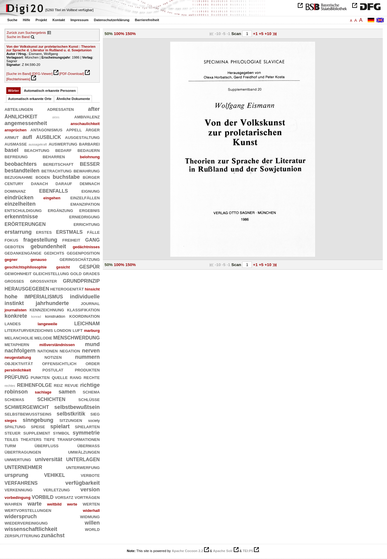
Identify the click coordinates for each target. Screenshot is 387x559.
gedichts (54, 253)
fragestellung (40, 240)
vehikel (54, 474)
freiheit (71, 240)
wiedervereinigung (26, 523)
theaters (31, 439)
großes (14, 281)
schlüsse (89, 399)
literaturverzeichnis (29, 330)
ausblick (48, 136)
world (92, 529)
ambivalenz (87, 117)
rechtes (10, 385)
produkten (87, 370)
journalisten (16, 310)
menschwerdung (76, 337)
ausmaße (16, 144)
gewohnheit (18, 273)
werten (91, 504)
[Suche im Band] (18, 73)
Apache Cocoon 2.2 (187, 551)
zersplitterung (22, 535)
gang (92, 239)
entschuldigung (23, 210)
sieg (95, 414)
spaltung (15, 426)
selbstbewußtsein (76, 407)
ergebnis (89, 210)
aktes (55, 117)
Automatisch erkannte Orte (30, 99)
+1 (256, 33)
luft (78, 330)
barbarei (89, 144)
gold (76, 273)
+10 (269, 33)
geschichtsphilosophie (26, 267)
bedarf (63, 150)
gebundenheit (48, 246)
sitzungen (70, 420)
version (90, 490)
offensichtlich (59, 363)
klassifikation (83, 310)
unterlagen (83, 459)
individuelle (85, 297)
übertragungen (23, 452)
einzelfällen (85, 197)
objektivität (19, 363)
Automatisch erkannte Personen (50, 90)
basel (11, 150)
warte (35, 504)
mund (92, 344)
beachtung (36, 150)
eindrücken (19, 197)
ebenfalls (53, 190)
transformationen (78, 439)
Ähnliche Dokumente (73, 99)
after (94, 109)
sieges (11, 420)
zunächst (53, 535)
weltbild (54, 504)
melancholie (19, 338)
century (14, 183)
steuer (13, 433)
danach (39, 183)
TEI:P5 (247, 551)
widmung (90, 516)
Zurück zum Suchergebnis (26, 32)
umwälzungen (84, 452)
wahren (13, 504)
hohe (11, 297)
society (94, 421)
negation (70, 351)
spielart (60, 426)
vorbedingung (18, 497)
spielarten (87, 426)
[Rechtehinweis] (18, 79)
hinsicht (92, 289)
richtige (90, 385)
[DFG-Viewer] (42, 73)
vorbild (43, 496)
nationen (47, 351)
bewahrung (86, 171)
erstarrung (18, 232)
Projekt (41, 20)
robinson (16, 392)
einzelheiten (20, 204)
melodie (43, 338)
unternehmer (23, 467)
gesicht (63, 267)
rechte (91, 377)
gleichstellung (51, 273)
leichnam (86, 323)
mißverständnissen (57, 344)
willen (92, 523)
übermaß (88, 445)
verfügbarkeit (82, 483)
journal (90, 303)
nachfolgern (20, 351)
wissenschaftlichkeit (31, 529)
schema (91, 392)
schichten (51, 399)
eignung (90, 191)
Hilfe (26, 20)
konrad (36, 316)
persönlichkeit (18, 370)
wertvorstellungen (28, 510)
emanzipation (85, 204)
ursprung (16, 475)
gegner (11, 259)
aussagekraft (37, 144)
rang (75, 377)
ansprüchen (16, 130)
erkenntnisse (21, 217)
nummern (87, 357)
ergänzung (60, 210)
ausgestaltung (82, 137)
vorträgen (87, 497)
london (62, 330)
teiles (11, 439)
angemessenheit (26, 123)
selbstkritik (71, 414)
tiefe (49, 439)
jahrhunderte (52, 303)
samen (67, 392)
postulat (52, 370)
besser (90, 163)
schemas (14, 399)
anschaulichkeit (85, 123)
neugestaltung (18, 357)
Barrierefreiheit (147, 20)
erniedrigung (84, 217)
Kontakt (58, 20)
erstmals (69, 231)
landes (13, 323)
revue (71, 385)
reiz (58, 385)
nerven (91, 351)
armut (12, 137)
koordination (84, 316)
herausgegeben (27, 288)
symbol (61, 433)
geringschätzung (80, 259)
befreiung (16, 156)
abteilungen (19, 109)
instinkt (14, 303)
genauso (39, 259)
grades (91, 273)
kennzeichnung (47, 310)
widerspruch (21, 516)
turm (10, 445)
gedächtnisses (86, 247)
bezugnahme (19, 177)
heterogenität (67, 289)
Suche (12, 20)
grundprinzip (81, 280)
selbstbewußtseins (28, 414)
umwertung (18, 459)
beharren (54, 156)
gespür (89, 266)
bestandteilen (22, 171)
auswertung (63, 144)
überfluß (46, 445)
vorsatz (64, 497)
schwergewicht (27, 406)
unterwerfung (83, 467)
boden (43, 177)
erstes (44, 232)
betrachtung (56, 171)
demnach (89, 183)
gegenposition (83, 253)
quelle (60, 377)
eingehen (51, 198)
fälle (93, 232)
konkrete (16, 316)
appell (74, 130)
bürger (91, 177)
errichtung (86, 224)
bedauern (88, 150)
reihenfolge (34, 384)
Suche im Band (18, 37)
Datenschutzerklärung (112, 20)
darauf (64, 183)
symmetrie (86, 433)
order (93, 363)
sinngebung (38, 420)
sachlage (43, 392)
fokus (11, 240)
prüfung (16, 377)
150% (130, 33)
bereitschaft (58, 164)
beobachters (21, 164)
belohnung (90, 157)
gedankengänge (23, 253)
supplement (36, 433)
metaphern (17, 344)
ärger (93, 130)
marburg (92, 330)
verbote (90, 475)
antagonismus (47, 130)
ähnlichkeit (21, 116)
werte (72, 504)
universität (48, 459)
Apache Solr (223, 551)
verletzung (56, 490)
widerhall (91, 510)
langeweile (47, 324)
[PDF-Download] (71, 73)
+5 (262, 33)
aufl (27, 137)
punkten (40, 377)
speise (38, 426)
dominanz (15, 191)
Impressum (79, 20)
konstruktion (55, 316)
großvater (43, 281)
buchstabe (66, 177)
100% (119, 33)
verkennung (18, 490)
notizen (53, 357)
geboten (14, 246)
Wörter (13, 90)
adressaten (60, 109)
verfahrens (21, 482)
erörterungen (25, 223)
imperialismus (43, 296)
